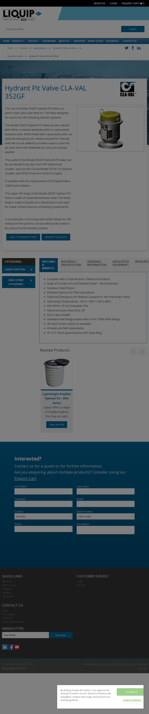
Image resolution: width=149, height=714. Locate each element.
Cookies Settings (132, 699)
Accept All (131, 691)
